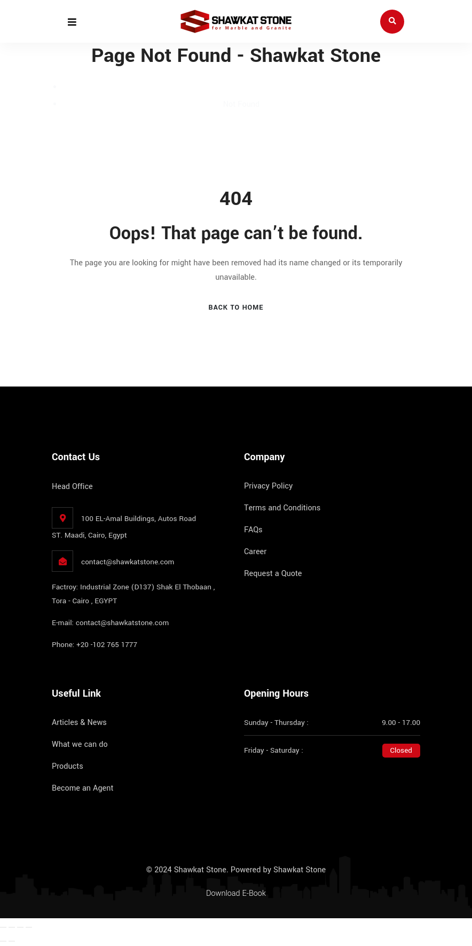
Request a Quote (273, 573)
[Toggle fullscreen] (12, 927)
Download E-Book (236, 893)
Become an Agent (82, 788)
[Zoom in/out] (3, 927)
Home (241, 87)
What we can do (80, 744)
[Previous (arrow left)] (3, 941)
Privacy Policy (268, 486)
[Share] (20, 927)
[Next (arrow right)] (12, 941)
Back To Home (236, 307)
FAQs (253, 529)
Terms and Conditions (282, 508)
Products (67, 766)
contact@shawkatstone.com (127, 562)
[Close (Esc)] (29, 927)
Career (255, 551)
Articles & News (79, 722)
